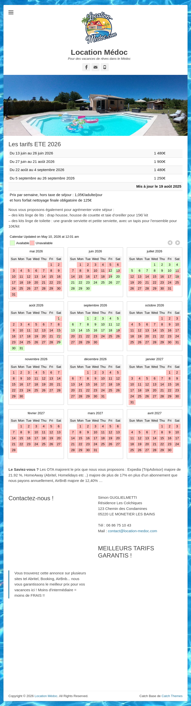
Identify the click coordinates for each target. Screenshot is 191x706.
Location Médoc (99, 52)
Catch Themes (172, 696)
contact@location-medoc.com (132, 531)
